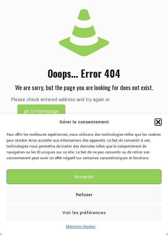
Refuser (84, 195)
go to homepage (41, 111)
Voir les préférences (84, 213)
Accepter (84, 177)
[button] (158, 122)
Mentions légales (80, 226)
